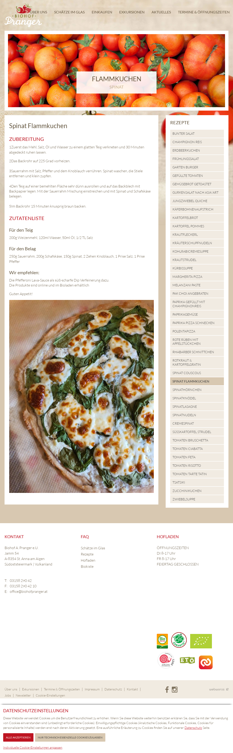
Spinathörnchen (187, 390)
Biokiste (87, 566)
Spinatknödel (184, 398)
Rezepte (180, 122)
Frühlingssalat (185, 159)
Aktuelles (160, 15)
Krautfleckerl (185, 234)
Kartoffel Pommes (188, 226)
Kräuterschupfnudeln (192, 243)
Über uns (37, 15)
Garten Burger (185, 167)
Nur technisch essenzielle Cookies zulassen (70, 737)
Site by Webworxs (218, 689)
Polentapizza (183, 331)
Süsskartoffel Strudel (191, 432)
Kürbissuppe (182, 268)
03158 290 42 (21, 580)
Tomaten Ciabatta (187, 449)
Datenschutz (113, 689)
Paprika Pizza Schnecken (193, 323)
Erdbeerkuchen (186, 150)
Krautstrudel (184, 260)
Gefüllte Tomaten (187, 175)
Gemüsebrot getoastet (191, 184)
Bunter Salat (183, 133)
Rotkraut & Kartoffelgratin (186, 362)
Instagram (174, 690)
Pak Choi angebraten (190, 293)
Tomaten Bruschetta (190, 440)
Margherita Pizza (187, 277)
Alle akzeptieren (18, 737)
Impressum (92, 689)
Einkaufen (101, 15)
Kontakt (132, 689)
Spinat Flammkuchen (190, 381)
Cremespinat (183, 423)
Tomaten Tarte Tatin (189, 474)
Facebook (167, 690)
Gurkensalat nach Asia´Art (195, 192)
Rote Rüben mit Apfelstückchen (186, 342)
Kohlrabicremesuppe (190, 251)
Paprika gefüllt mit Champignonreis (188, 304)
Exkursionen (131, 15)
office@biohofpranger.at (29, 591)
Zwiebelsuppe (183, 499)
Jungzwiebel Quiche (189, 201)
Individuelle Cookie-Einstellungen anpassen (32, 747)
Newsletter (23, 695)
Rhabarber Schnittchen (193, 352)
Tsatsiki (178, 482)
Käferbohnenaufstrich (192, 209)
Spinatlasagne (184, 406)
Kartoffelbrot (185, 218)
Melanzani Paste (186, 285)
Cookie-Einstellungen (50, 695)
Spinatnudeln (184, 415)
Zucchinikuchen (187, 491)
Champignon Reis (187, 142)
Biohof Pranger (23, 15)
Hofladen (88, 560)
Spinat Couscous (186, 373)
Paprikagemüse (185, 314)
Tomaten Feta (183, 457)
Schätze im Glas (68, 15)
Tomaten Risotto (186, 465)
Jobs (8, 695)
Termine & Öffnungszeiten (203, 15)
